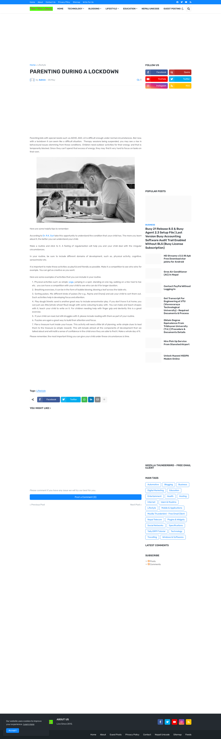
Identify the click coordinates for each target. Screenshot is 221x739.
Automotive (153, 484)
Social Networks (155, 525)
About (40, 2)
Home (32, 2)
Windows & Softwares (173, 537)
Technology (176, 531)
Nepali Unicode (162, 734)
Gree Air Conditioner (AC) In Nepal (175, 273)
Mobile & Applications (171, 508)
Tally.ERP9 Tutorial (156, 531)
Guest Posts (116, 734)
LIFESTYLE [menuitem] (111, 8)
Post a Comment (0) (85, 497)
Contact (147, 734)
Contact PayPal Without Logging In (177, 288)
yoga (71, 282)
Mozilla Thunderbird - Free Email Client (166, 513)
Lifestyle (41, 65)
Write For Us (88, 2)
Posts (152, 561)
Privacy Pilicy (64, 2)
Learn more (28, 724)
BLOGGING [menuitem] (93, 8)
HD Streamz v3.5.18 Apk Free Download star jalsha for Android (177, 258)
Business (182, 484)
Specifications (176, 525)
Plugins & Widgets (176, 519)
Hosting (183, 496)
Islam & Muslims (168, 502)
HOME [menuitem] (60, 8)
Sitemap (76, 2)
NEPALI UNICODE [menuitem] (150, 8)
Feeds (188, 734)
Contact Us (50, 2)
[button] (182, 9)
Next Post (135, 505)
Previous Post (38, 505)
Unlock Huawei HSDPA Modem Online (176, 357)
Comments (154, 564)
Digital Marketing (155, 490)
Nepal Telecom (154, 519)
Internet (151, 502)
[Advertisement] (110, 38)
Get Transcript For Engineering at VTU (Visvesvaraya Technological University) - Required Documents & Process (176, 306)
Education (174, 490)
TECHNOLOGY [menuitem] (75, 8)
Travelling (152, 537)
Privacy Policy (132, 734)
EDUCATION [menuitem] (129, 8)
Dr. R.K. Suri (48, 235)
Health (170, 496)
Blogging (168, 484)
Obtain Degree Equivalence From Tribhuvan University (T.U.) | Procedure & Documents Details (176, 326)
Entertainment (154, 496)
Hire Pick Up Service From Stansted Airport (177, 343)
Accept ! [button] (13, 730)
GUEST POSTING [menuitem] (172, 8)
